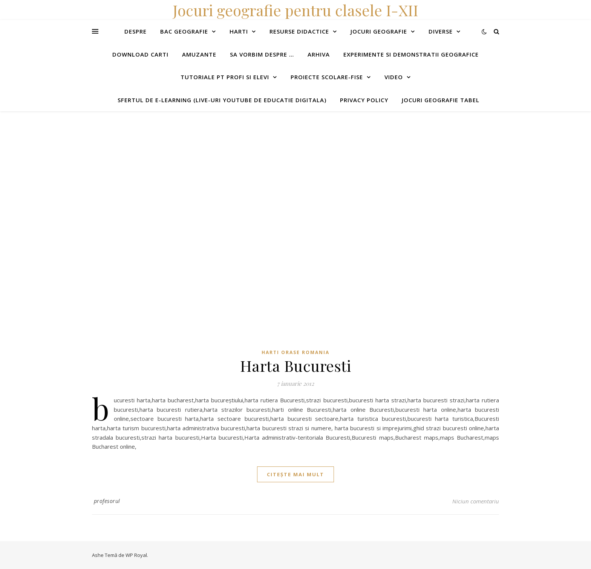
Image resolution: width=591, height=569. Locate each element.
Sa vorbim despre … (262, 54)
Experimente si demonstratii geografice (411, 54)
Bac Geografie (184, 31)
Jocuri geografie (379, 31)
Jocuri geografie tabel (440, 100)
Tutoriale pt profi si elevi (225, 77)
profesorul (107, 501)
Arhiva (319, 54)
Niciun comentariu (475, 501)
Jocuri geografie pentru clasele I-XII (295, 10)
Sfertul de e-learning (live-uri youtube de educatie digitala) (222, 100)
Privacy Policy (364, 100)
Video (393, 77)
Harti (239, 31)
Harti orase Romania (295, 352)
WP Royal (136, 555)
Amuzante (199, 54)
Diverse (441, 31)
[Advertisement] (226, 164)
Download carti (140, 54)
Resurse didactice (299, 31)
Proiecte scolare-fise (327, 77)
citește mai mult (295, 474)
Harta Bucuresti (295, 366)
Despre (135, 31)
